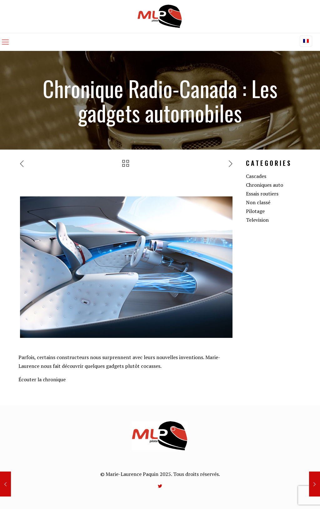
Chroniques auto (264, 184)
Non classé (258, 202)
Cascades (256, 176)
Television (257, 219)
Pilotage (255, 211)
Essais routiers (262, 193)
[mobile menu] (5, 42)
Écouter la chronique (42, 379)
